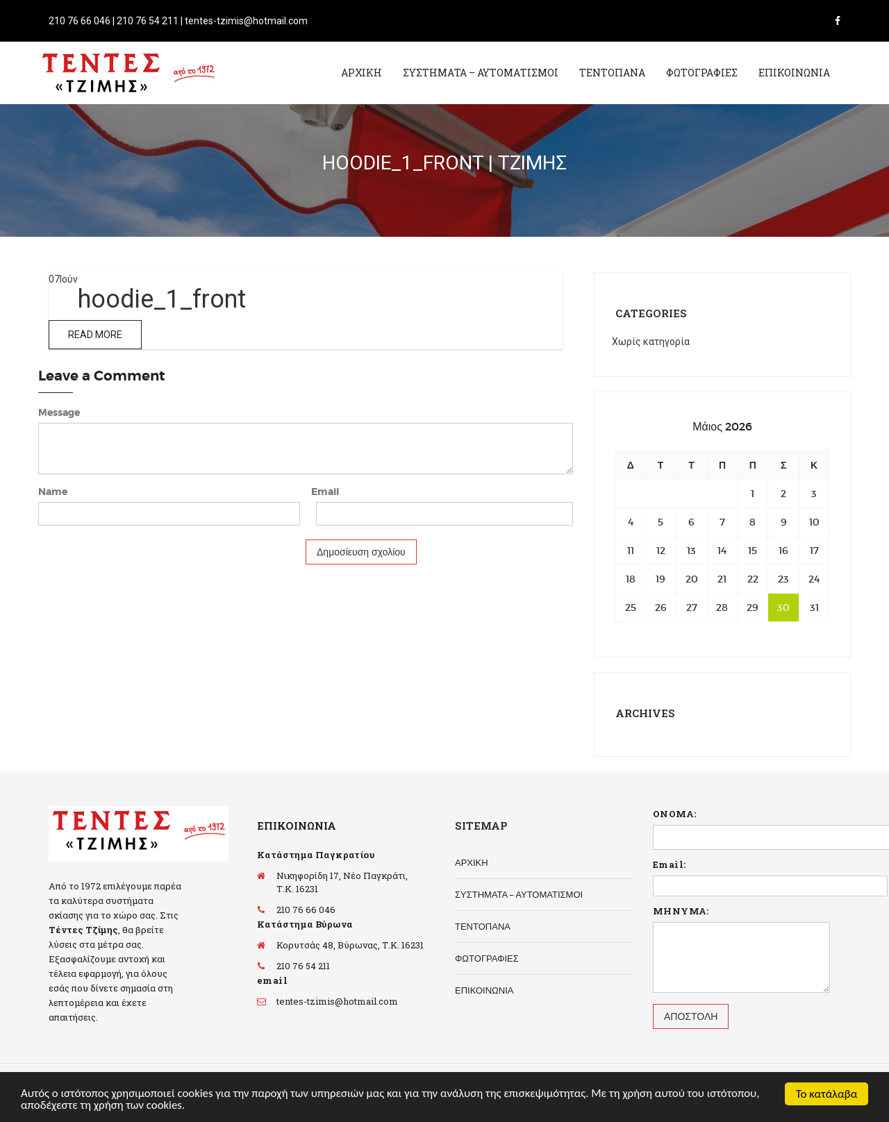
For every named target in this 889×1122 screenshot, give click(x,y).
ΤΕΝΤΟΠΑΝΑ (612, 72)
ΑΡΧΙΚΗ (361, 72)
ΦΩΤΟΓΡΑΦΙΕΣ (702, 72)
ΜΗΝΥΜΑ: (681, 911)
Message (59, 412)
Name (52, 491)
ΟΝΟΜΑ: (674, 813)
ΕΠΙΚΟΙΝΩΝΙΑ (794, 72)
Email (325, 491)
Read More (95, 334)
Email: (669, 864)
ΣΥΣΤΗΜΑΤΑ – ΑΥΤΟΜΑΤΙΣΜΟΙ (480, 72)
